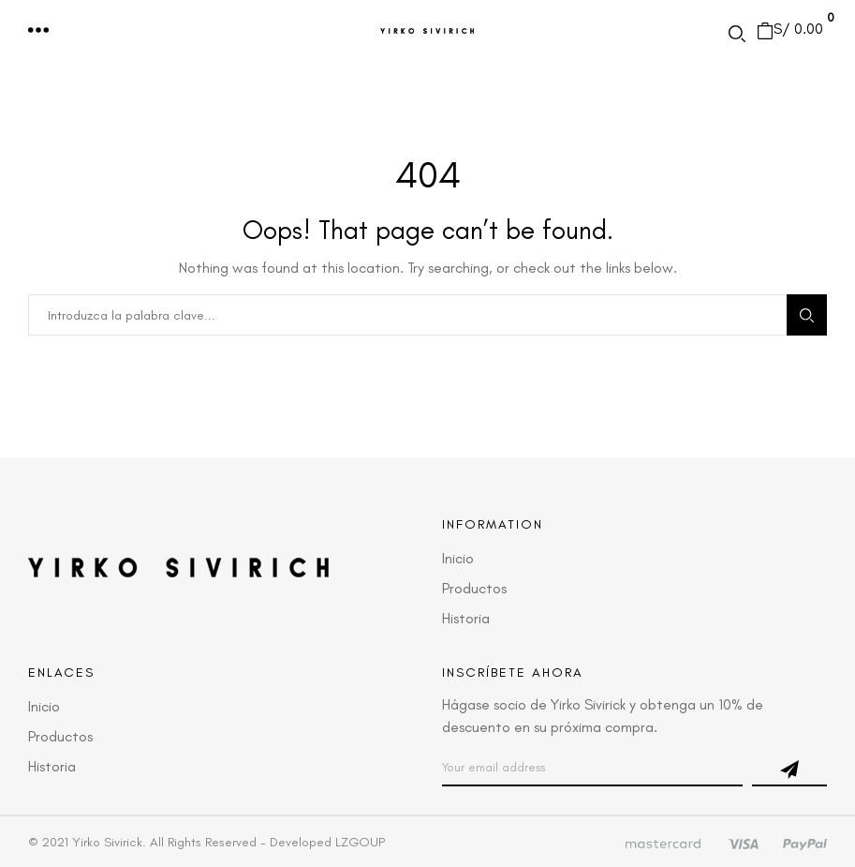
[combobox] (407, 315)
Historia (466, 618)
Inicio (458, 558)
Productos (474, 588)
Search (807, 315)
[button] (39, 31)
